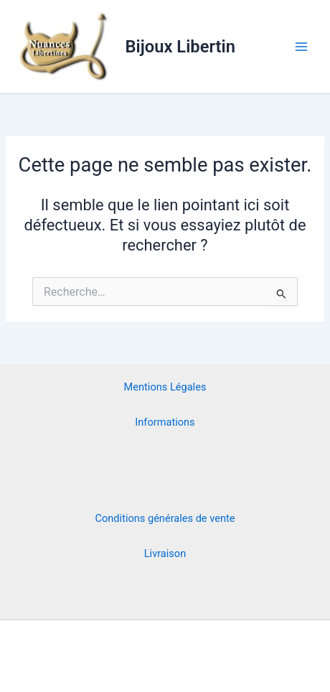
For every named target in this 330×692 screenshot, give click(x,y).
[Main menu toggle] (301, 46)
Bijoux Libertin (180, 47)
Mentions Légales (165, 386)
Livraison (165, 553)
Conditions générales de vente (165, 518)
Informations (164, 422)
